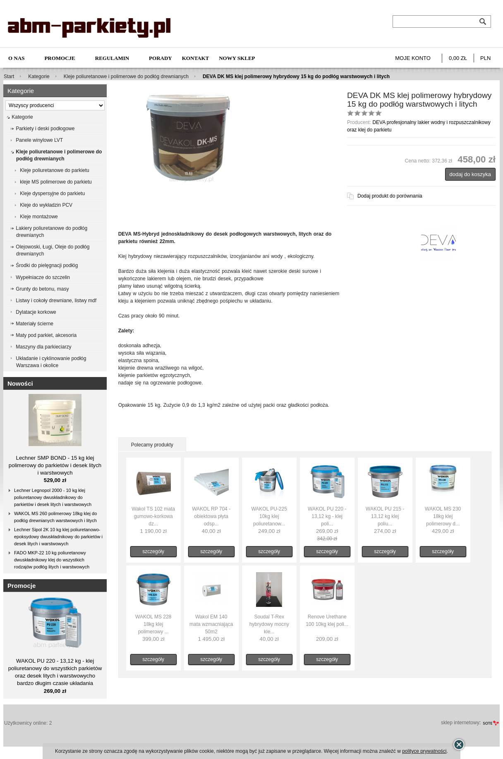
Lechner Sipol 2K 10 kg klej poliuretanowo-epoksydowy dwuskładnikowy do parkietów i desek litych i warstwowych (58, 536)
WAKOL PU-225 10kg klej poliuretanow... (269, 516)
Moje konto (413, 58)
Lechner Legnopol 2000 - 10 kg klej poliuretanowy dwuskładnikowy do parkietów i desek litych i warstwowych (52, 497)
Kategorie (38, 76)
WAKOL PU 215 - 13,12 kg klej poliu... (385, 516)
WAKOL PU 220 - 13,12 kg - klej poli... (327, 516)
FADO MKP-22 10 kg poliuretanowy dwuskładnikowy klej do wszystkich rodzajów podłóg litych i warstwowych (51, 559)
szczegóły (153, 551)
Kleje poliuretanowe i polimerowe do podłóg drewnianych (126, 76)
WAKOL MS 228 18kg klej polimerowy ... (153, 624)
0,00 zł (458, 58)
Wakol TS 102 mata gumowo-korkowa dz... (153, 516)
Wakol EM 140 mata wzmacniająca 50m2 (211, 624)
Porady (160, 58)
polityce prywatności (424, 751)
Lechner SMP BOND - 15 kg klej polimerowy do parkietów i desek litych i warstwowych (55, 465)
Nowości (20, 383)
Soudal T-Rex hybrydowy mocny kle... (269, 624)
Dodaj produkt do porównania (389, 196)
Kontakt (195, 58)
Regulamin (112, 58)
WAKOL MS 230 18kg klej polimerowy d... (443, 516)
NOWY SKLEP (237, 58)
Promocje (59, 58)
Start (9, 76)
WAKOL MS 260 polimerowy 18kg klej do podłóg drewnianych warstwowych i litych (55, 517)
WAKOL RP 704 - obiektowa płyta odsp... (211, 516)
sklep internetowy (460, 723)
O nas (16, 58)
